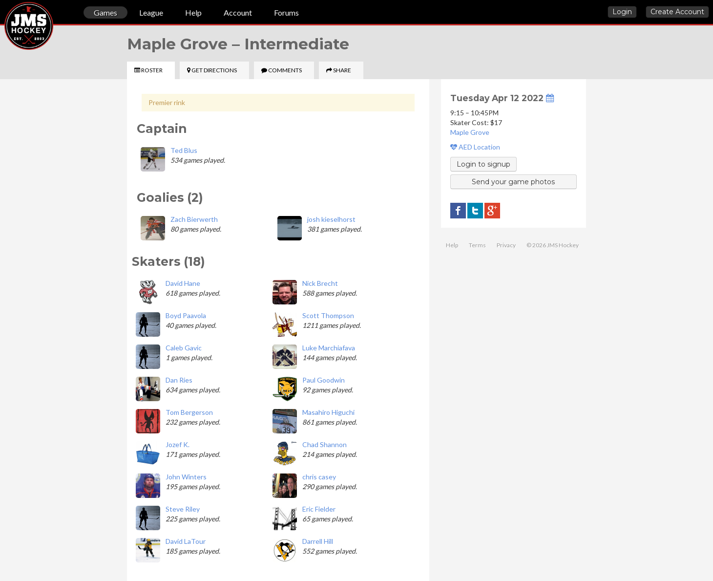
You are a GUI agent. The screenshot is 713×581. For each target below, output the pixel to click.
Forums (286, 12)
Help (193, 12)
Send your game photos (513, 181)
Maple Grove (469, 132)
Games (105, 12)
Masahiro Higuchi (328, 412)
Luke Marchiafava (328, 348)
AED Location (475, 147)
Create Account (677, 11)
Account (238, 12)
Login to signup (483, 164)
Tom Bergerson (189, 412)
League (151, 12)
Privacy (506, 245)
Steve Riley (183, 509)
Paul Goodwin (323, 380)
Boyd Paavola (186, 315)
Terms (477, 245)
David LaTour (186, 541)
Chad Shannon (324, 444)
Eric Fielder (319, 509)
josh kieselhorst (331, 219)
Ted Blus (183, 150)
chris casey (319, 477)
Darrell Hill (317, 541)
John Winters (186, 477)
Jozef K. (177, 444)
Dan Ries (179, 380)
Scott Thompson (328, 315)
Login (622, 11)
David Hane (183, 283)
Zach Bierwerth (194, 219)
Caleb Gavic (184, 348)
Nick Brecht (320, 283)
